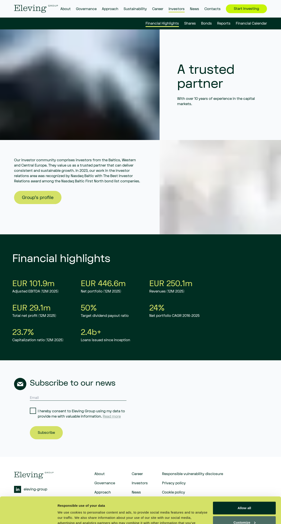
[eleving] (36, 9)
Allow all (244, 483)
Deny (244, 512)
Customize (244, 497)
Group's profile (38, 197)
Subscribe (46, 433)
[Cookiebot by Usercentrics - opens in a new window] (28, 515)
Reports (224, 23)
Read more (112, 416)
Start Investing (246, 9)
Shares (190, 23)
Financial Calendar (251, 23)
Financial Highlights (162, 23)
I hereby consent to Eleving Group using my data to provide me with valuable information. (81, 414)
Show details (68, 515)
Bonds (206, 23)
